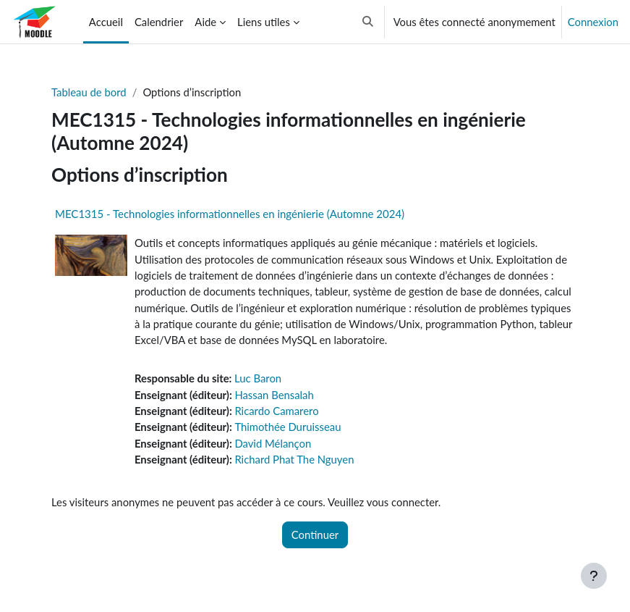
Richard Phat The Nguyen (294, 459)
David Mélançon (272, 443)
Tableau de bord (89, 91)
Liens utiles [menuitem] (263, 21)
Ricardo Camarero (276, 410)
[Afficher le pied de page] (594, 576)
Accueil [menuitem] (106, 21)
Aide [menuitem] (205, 21)
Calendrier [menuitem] (159, 21)
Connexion (593, 21)
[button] (367, 21)
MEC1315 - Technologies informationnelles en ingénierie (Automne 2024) (229, 213)
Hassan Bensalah (273, 394)
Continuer (315, 534)
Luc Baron (257, 378)
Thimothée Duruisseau (287, 426)
